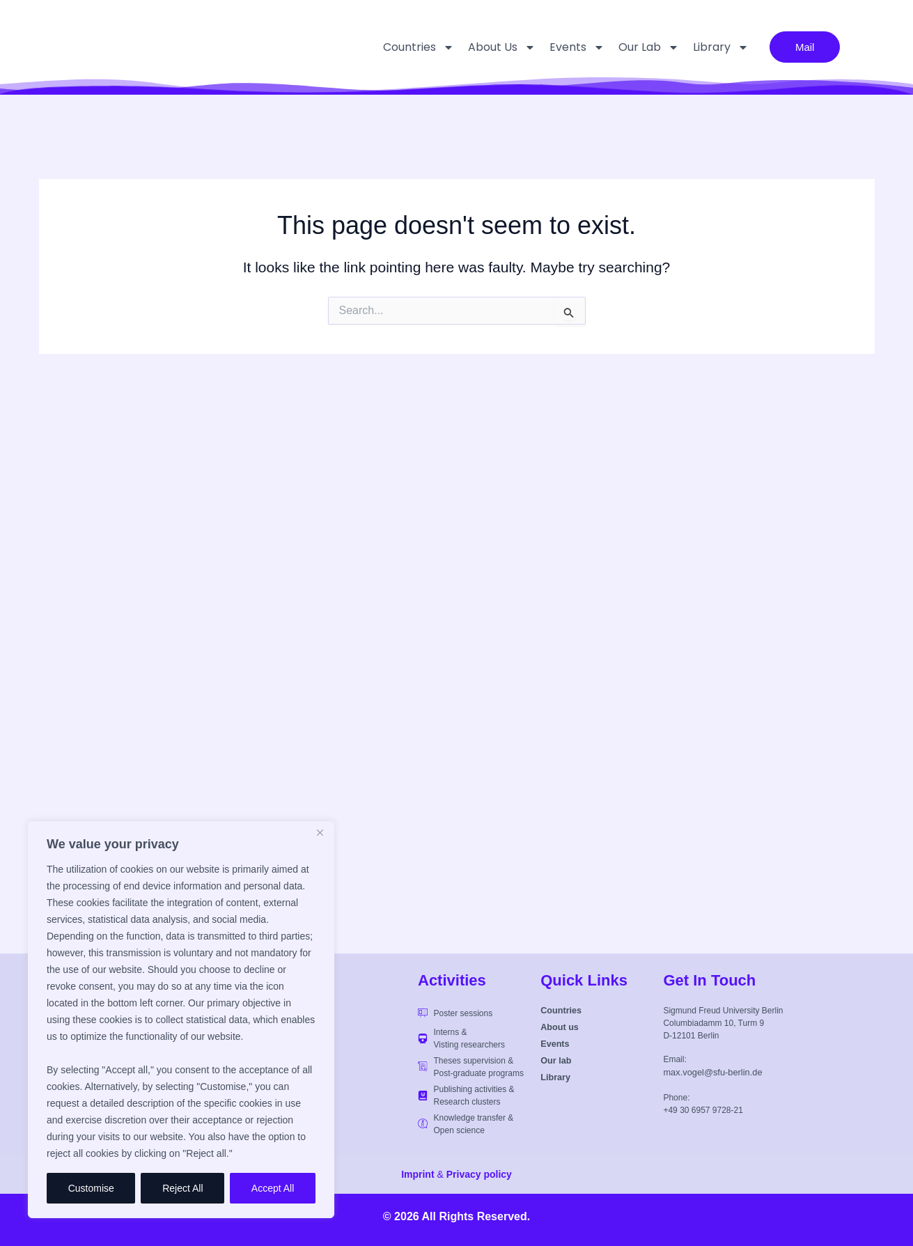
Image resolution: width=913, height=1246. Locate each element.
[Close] (319, 833)
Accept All (272, 1188)
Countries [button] (404, 47)
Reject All (182, 1188)
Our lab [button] (634, 47)
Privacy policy (479, 1174)
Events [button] (563, 47)
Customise (91, 1188)
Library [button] (707, 47)
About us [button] (488, 47)
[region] (181, 1020)
